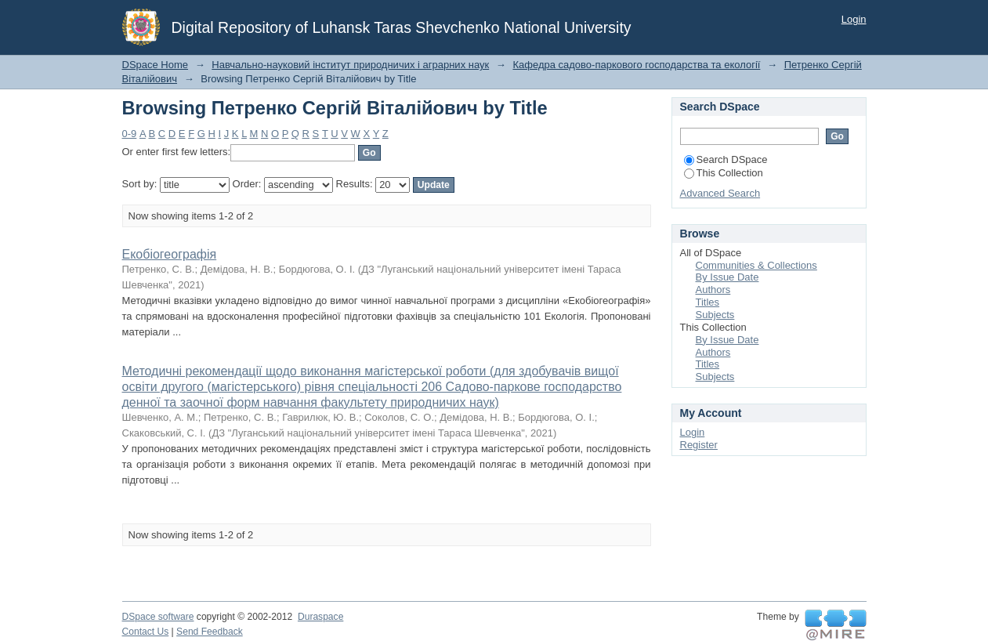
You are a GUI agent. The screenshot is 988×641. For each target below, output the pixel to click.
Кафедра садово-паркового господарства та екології (636, 65)
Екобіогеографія (169, 254)
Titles (708, 302)
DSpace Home (155, 65)
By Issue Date (727, 277)
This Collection (723, 173)
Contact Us (145, 631)
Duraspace (320, 616)
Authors (713, 289)
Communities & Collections (756, 265)
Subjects (715, 314)
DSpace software (158, 616)
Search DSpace (726, 159)
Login (854, 19)
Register (699, 445)
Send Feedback (209, 631)
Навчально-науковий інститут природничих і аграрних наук (350, 65)
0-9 (129, 133)
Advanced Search (720, 193)
